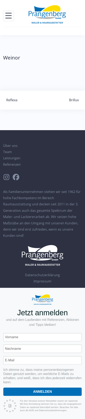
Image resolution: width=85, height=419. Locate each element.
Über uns (10, 145)
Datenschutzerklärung (42, 275)
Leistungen (11, 158)
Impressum (42, 281)
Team (7, 152)
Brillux (74, 100)
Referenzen (12, 164)
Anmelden (42, 391)
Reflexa (11, 100)
